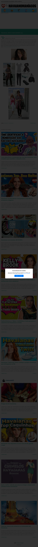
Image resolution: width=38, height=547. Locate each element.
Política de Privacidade (26, 273)
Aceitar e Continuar (19, 275)
